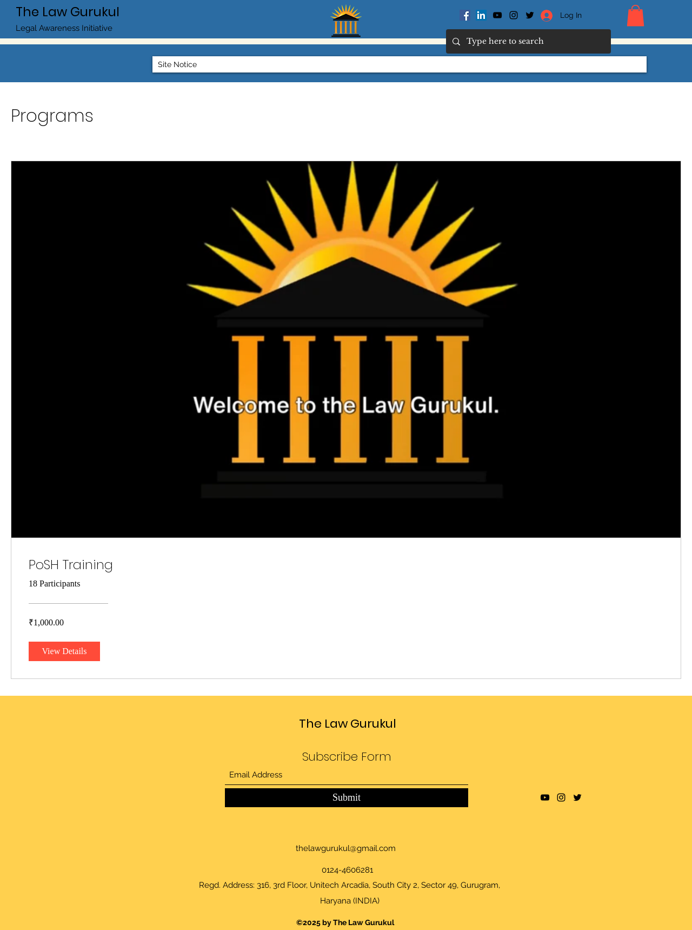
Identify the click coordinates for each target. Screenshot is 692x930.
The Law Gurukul (67, 12)
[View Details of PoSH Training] (64, 651)
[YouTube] (497, 15)
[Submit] (346, 797)
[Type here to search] (527, 41)
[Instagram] (513, 15)
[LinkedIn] (481, 15)
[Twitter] (577, 797)
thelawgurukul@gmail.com (346, 848)
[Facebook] (465, 15)
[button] (635, 15)
